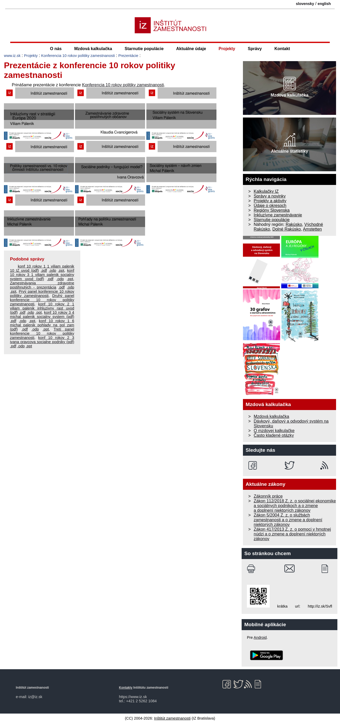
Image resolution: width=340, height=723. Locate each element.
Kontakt (282, 48)
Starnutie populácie (144, 48)
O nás (56, 48)
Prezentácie (128, 56)
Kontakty (125, 687)
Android (260, 637)
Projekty (227, 48)
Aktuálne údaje (191, 48)
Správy (255, 48)
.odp (52, 270)
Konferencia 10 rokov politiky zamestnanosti (78, 56)
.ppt (61, 270)
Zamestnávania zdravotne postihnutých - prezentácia (42, 285)
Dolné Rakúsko (286, 229)
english (324, 4)
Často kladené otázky (274, 435)
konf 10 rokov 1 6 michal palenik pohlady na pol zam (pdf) (42, 325)
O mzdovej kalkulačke (274, 430)
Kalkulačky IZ (266, 191)
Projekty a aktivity (270, 201)
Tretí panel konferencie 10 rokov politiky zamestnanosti (42, 333)
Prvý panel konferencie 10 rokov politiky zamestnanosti (42, 293)
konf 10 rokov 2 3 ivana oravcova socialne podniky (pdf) (42, 340)
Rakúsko (294, 224)
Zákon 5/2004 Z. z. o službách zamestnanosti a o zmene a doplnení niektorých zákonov (288, 520)
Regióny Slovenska (272, 210)
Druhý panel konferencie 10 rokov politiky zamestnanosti (42, 300)
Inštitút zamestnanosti (172, 718)
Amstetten (312, 229)
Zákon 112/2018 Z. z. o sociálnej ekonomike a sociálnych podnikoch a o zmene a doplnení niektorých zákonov (295, 506)
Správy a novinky (270, 196)
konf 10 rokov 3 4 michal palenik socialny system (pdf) (42, 314)
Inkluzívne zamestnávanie (278, 215)
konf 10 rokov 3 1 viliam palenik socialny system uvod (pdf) (42, 274)
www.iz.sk (12, 56)
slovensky (305, 4)
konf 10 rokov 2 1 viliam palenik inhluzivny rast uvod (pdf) (42, 308)
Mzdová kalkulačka (93, 48)
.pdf (44, 270)
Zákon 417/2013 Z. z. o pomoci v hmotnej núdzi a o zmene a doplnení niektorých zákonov (292, 534)
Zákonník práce (268, 496)
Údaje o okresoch (270, 205)
